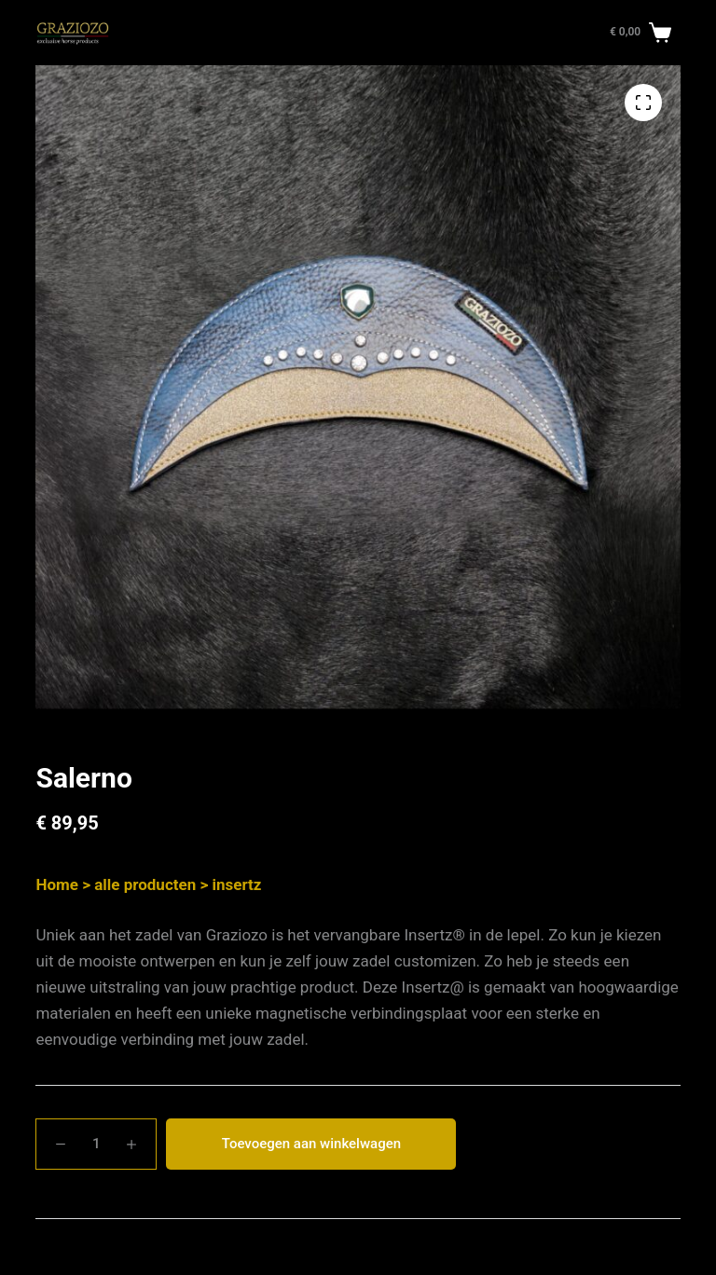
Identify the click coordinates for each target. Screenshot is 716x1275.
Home (56, 884)
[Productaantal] (96, 1144)
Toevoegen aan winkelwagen (311, 1143)
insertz (236, 884)
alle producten (145, 884)
